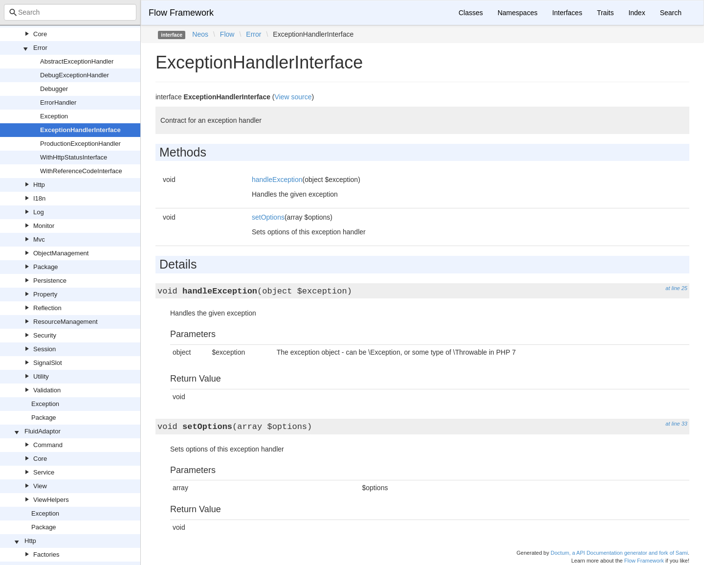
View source (293, 97)
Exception (54, 116)
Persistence (49, 280)
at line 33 (676, 424)
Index (636, 13)
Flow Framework (181, 13)
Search (671, 13)
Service (43, 472)
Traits (605, 13)
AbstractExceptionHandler (76, 61)
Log (38, 212)
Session (44, 349)
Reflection (47, 308)
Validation (47, 390)
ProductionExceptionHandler (80, 143)
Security (44, 335)
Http (39, 184)
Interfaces (567, 13)
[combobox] (70, 12)
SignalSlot (47, 362)
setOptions (268, 217)
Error (40, 47)
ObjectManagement (60, 253)
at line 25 (676, 288)
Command (48, 445)
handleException (277, 179)
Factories (46, 554)
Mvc (39, 239)
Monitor (43, 225)
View (40, 486)
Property (45, 294)
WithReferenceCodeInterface (81, 171)
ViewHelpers (51, 499)
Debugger (54, 88)
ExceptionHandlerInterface (80, 130)
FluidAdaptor (42, 431)
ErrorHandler (58, 102)
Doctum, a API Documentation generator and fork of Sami (619, 553)
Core (40, 34)
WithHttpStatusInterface (73, 157)
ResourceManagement (65, 321)
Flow (227, 34)
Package (45, 267)
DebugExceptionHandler (74, 75)
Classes (471, 13)
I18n (39, 198)
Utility (41, 376)
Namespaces (518, 13)
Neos (200, 34)
